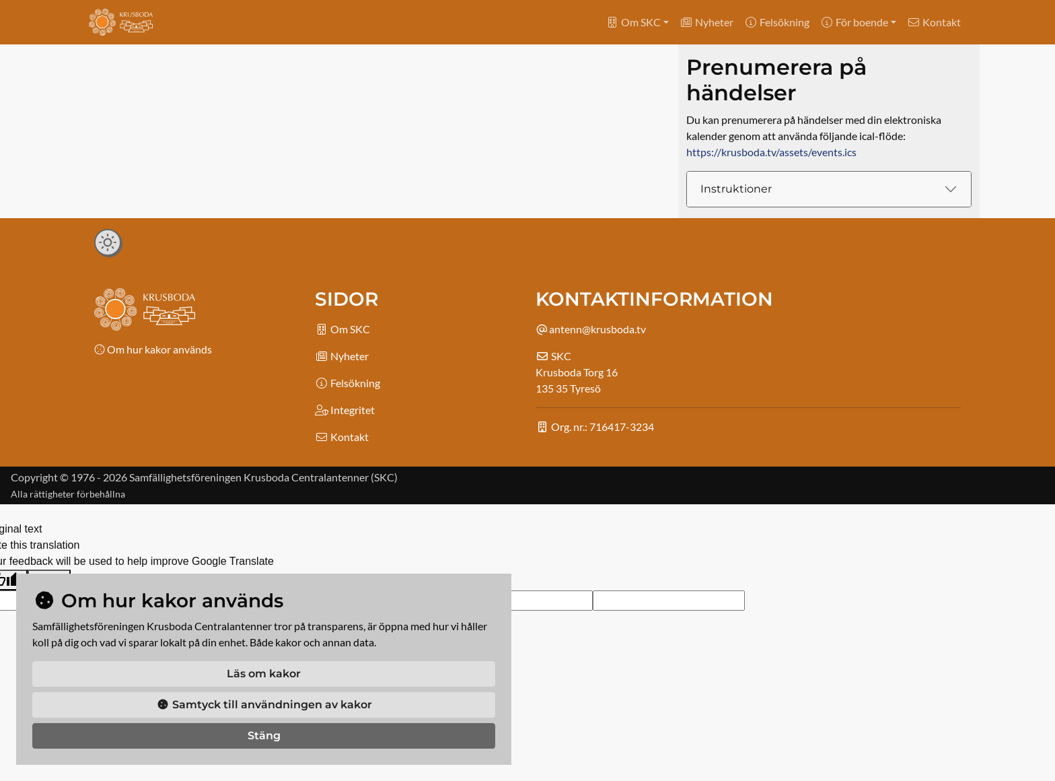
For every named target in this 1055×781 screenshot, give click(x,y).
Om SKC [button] (633, 21)
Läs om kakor (264, 673)
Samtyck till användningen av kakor (264, 704)
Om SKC (342, 328)
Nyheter (706, 21)
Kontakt (934, 21)
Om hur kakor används (153, 349)
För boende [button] (854, 21)
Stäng (264, 735)
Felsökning (776, 21)
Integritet (345, 409)
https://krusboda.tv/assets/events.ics (771, 151)
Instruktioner (736, 188)
